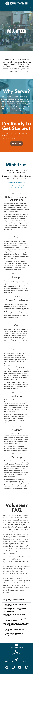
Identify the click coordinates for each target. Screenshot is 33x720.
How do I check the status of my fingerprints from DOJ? (14, 634)
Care (7, 184)
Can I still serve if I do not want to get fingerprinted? (15, 604)
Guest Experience (21, 184)
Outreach (14, 186)
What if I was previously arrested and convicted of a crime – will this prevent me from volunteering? (16, 610)
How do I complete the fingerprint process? (14, 629)
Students (14, 188)
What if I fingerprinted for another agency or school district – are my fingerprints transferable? (16, 625)
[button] (30, 7)
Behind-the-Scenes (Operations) (16, 182)
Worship (20, 188)
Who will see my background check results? (15, 615)
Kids (9, 186)
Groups (12, 184)
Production (22, 186)
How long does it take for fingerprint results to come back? (15, 619)
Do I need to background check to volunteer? (14, 600)
